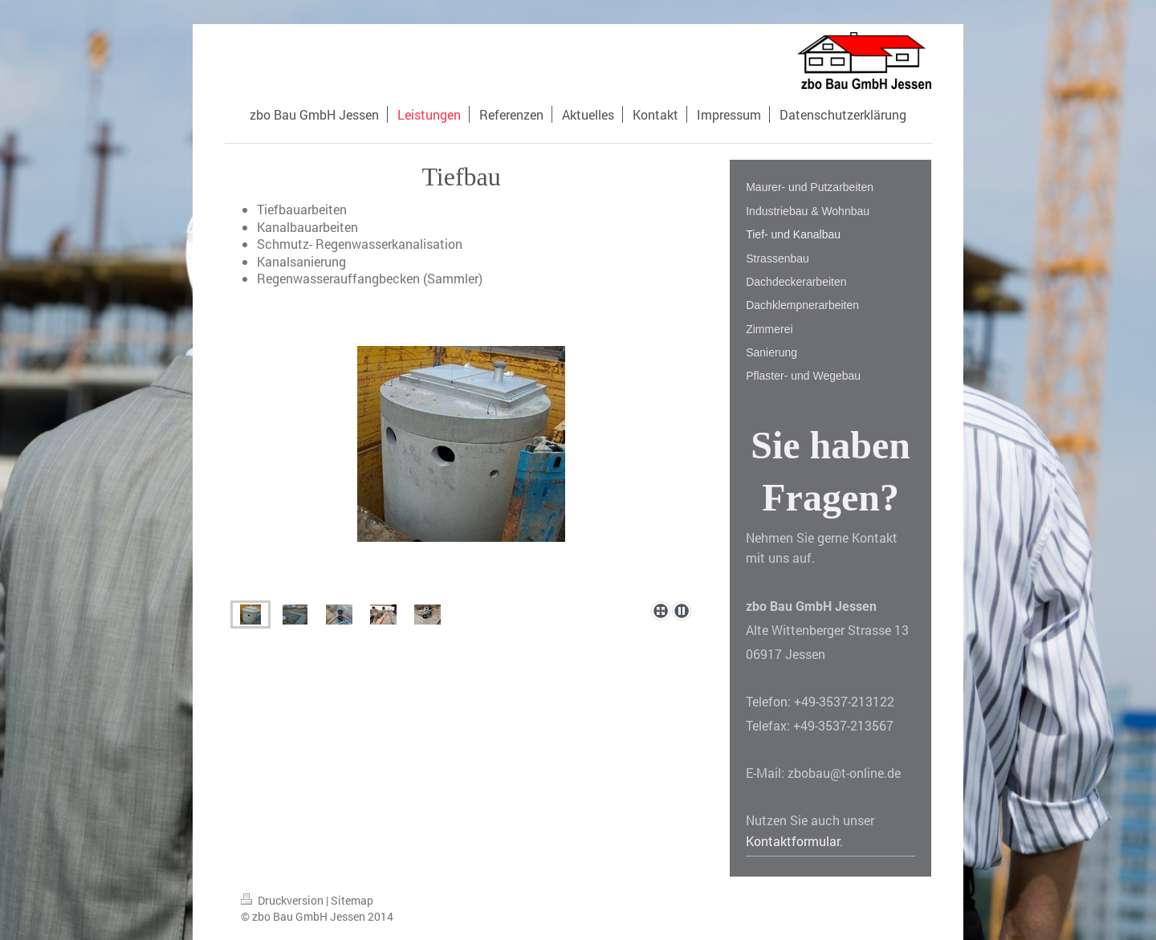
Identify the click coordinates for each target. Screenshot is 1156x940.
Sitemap (352, 900)
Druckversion (283, 900)
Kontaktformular (793, 840)
